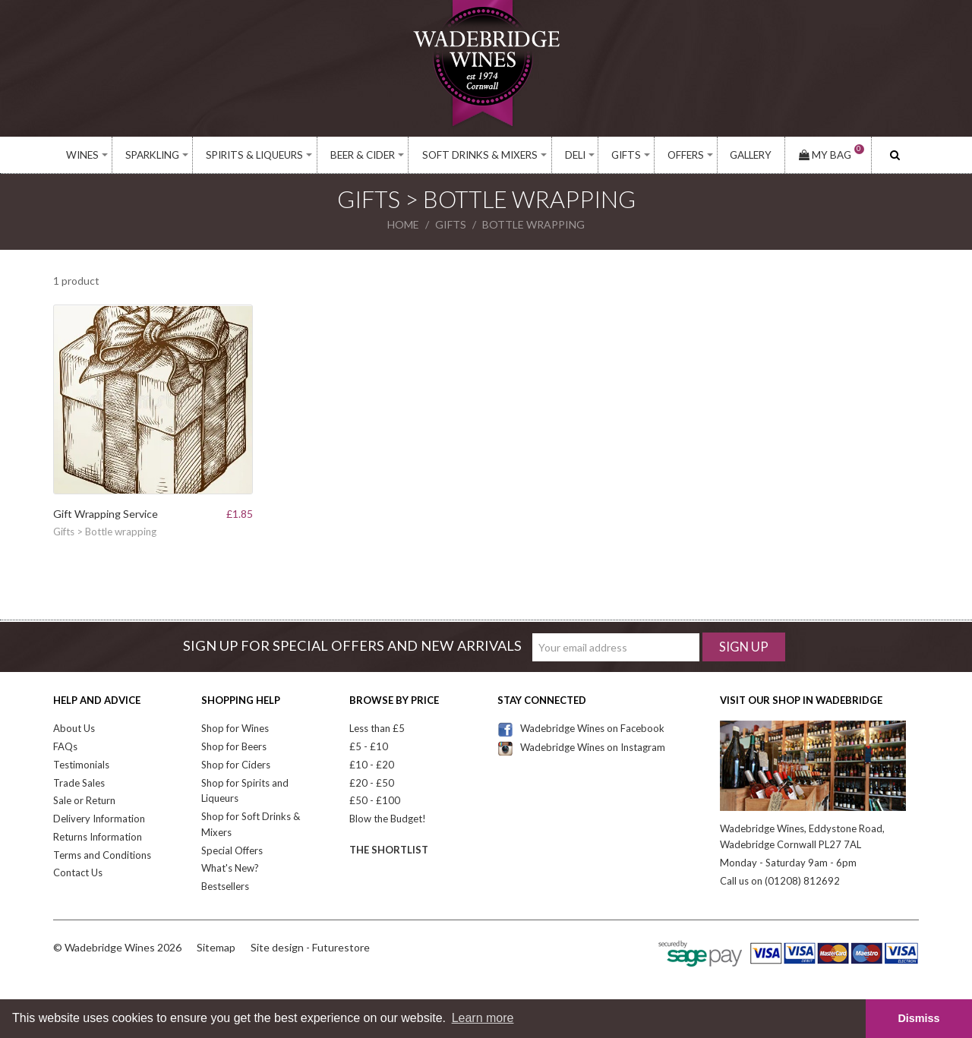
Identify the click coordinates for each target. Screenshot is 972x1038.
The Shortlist (388, 850)
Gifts (626, 155)
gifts (450, 224)
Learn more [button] (483, 1017)
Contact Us (78, 872)
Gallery (751, 155)
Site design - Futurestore (310, 947)
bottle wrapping (533, 224)
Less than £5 (377, 728)
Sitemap (216, 947)
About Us (74, 728)
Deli (575, 155)
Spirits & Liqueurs (254, 155)
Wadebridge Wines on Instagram (581, 747)
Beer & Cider (362, 155)
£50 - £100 (374, 800)
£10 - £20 (371, 765)
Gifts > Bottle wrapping (104, 531)
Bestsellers (225, 886)
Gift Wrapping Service (105, 513)
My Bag (831, 155)
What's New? (230, 868)
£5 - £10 (368, 746)
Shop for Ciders (235, 765)
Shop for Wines (235, 728)
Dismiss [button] (918, 1018)
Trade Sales (79, 783)
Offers (685, 155)
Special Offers (232, 850)
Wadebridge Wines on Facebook (580, 728)
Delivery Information (99, 818)
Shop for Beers (234, 746)
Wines (82, 155)
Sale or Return (84, 800)
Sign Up (743, 646)
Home (403, 224)
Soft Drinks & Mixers (480, 155)
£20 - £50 (371, 783)
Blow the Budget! (387, 818)
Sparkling (152, 155)
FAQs (65, 746)
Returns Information (97, 837)
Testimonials (81, 765)
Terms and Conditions (102, 855)
